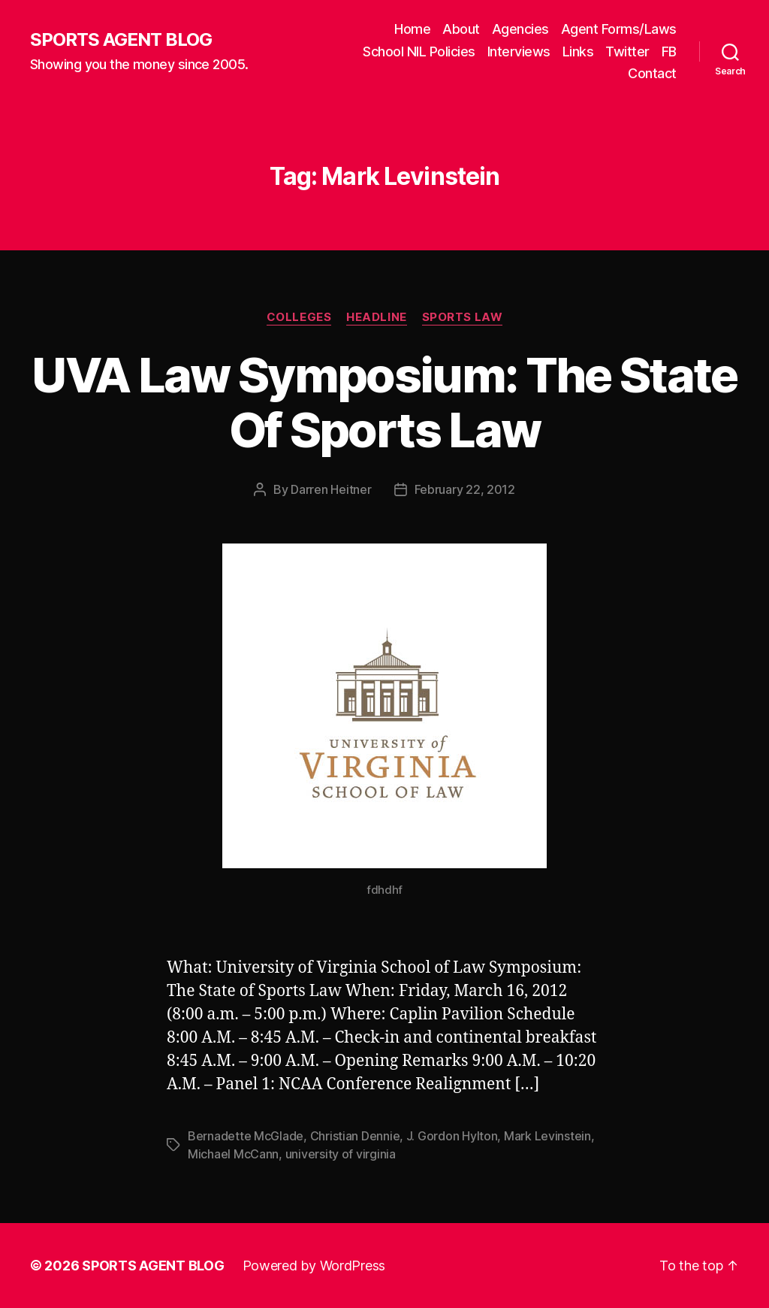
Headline (376, 317)
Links (578, 51)
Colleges (299, 317)
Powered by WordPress (314, 1265)
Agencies (520, 29)
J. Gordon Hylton (452, 1135)
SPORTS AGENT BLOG (121, 40)
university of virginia (340, 1153)
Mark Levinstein (547, 1135)
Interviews (518, 51)
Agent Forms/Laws (619, 29)
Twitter (627, 51)
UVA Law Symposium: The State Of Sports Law (384, 402)
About (461, 29)
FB (669, 51)
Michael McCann (233, 1153)
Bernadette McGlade (245, 1135)
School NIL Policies (419, 51)
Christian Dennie (355, 1135)
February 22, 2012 (465, 489)
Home (412, 29)
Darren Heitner (331, 489)
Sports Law (462, 317)
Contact (652, 73)
